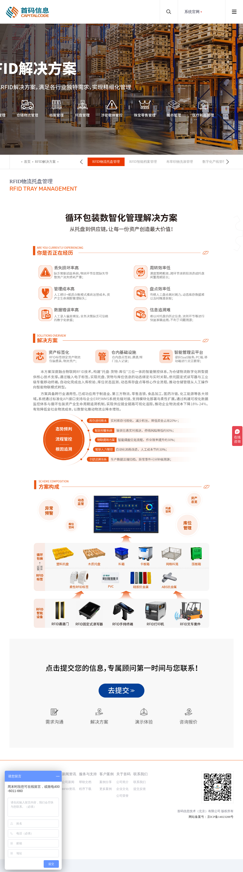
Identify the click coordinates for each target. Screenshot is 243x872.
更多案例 (105, 789)
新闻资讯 (69, 774)
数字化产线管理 (212, 161)
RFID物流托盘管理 (104, 161)
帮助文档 (85, 782)
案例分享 (105, 782)
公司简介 (122, 782)
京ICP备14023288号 (220, 817)
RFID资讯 (68, 789)
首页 (27, 161)
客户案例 (106, 774)
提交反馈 (139, 789)
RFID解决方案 (45, 161)
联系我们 (140, 774)
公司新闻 (68, 782)
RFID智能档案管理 (141, 161)
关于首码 (123, 774)
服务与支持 (88, 774)
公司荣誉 (122, 795)
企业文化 (122, 789)
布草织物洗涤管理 (178, 161)
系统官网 (192, 12)
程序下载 (85, 789)
